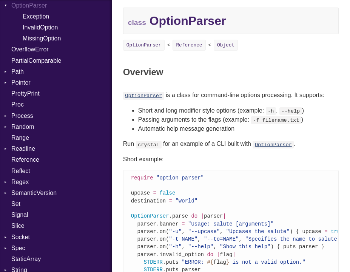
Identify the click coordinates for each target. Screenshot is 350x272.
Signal (19, 215)
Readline (23, 148)
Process (22, 116)
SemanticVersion (34, 193)
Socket (20, 237)
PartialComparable (36, 60)
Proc (17, 104)
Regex (20, 182)
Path (17, 71)
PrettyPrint (25, 93)
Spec (18, 248)
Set (15, 204)
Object (225, 45)
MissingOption (42, 38)
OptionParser (143, 45)
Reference (25, 159)
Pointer (21, 82)
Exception (36, 16)
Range (20, 137)
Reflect (20, 171)
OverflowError (30, 49)
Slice (18, 226)
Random (22, 127)
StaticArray (26, 259)
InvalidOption (40, 27)
